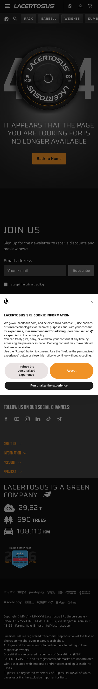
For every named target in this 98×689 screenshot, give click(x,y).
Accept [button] (71, 370)
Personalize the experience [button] (49, 385)
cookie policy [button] (36, 335)
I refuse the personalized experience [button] (26, 370)
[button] (92, 302)
